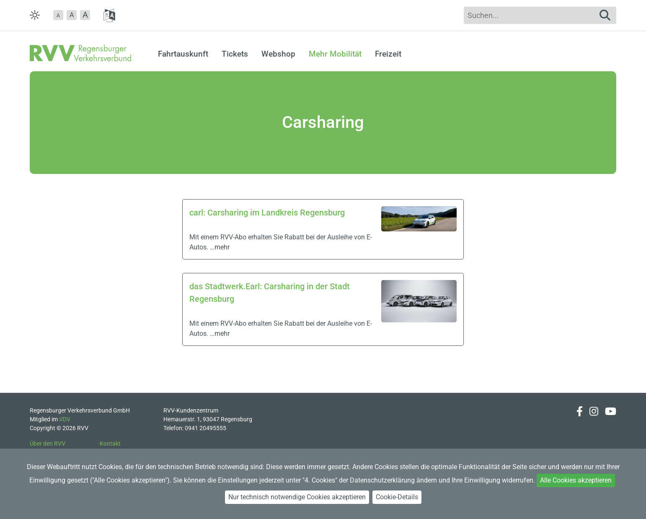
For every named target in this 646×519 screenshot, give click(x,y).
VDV (64, 419)
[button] (58, 15)
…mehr (220, 247)
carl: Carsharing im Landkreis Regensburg (267, 213)
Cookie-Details (397, 497)
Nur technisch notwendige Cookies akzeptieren (297, 497)
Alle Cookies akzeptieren (576, 480)
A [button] (72, 15)
